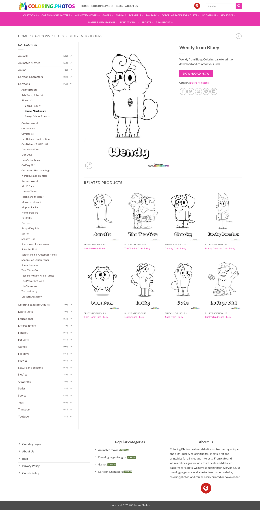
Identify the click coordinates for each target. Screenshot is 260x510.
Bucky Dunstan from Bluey (220, 248)
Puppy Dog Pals (30, 228)
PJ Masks (26, 217)
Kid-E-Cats (27, 186)
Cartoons (31, 15)
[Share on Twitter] (190, 91)
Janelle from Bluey (94, 248)
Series (21, 388)
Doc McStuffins (30, 149)
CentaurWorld (29, 123)
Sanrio (25, 233)
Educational (129, 22)
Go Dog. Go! (28, 165)
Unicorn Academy (31, 296)
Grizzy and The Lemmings (35, 170)
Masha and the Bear (32, 196)
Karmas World (29, 180)
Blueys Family (32, 105)
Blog (119, 5)
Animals (121, 15)
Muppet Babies (29, 207)
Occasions (210, 15)
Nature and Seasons (102, 22)
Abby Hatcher (29, 89)
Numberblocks (29, 212)
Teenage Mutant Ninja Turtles (37, 275)
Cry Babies (27, 133)
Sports (147, 22)
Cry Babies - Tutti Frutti (34, 144)
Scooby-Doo (28, 238)
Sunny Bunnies (29, 265)
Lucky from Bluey (134, 316)
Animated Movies (87, 15)
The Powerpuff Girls (32, 280)
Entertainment (27, 325)
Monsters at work (31, 201)
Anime (22, 69)
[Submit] (239, 6)
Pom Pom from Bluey (96, 316)
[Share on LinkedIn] (213, 91)
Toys (21, 402)
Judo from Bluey (174, 316)
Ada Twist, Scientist (32, 95)
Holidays (228, 15)
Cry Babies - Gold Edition (35, 138)
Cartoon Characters (57, 15)
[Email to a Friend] (198, 91)
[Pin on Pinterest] (206, 91)
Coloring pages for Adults (181, 15)
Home (85, 5)
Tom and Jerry (29, 291)
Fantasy (152, 15)
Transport (164, 22)
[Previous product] (238, 36)
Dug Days (26, 154)
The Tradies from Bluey (137, 248)
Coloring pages (102, 5)
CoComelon (28, 128)
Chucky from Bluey (175, 248)
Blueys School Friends (37, 116)
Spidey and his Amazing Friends (39, 254)
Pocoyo (25, 223)
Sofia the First (29, 249)
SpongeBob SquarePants (35, 259)
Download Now (196, 73)
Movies (22, 360)
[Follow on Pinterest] (197, 6)
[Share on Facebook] (183, 91)
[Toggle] (71, 56)
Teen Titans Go (29, 270)
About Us (131, 5)
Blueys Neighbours (85, 36)
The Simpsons (29, 286)
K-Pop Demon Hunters (34, 175)
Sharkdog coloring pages (35, 244)
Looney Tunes (29, 191)
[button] (88, 165)
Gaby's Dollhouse (31, 159)
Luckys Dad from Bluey (218, 316)
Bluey (59, 36)
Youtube (23, 416)
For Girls (136, 15)
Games (108, 15)
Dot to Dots (25, 311)
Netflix (22, 374)
